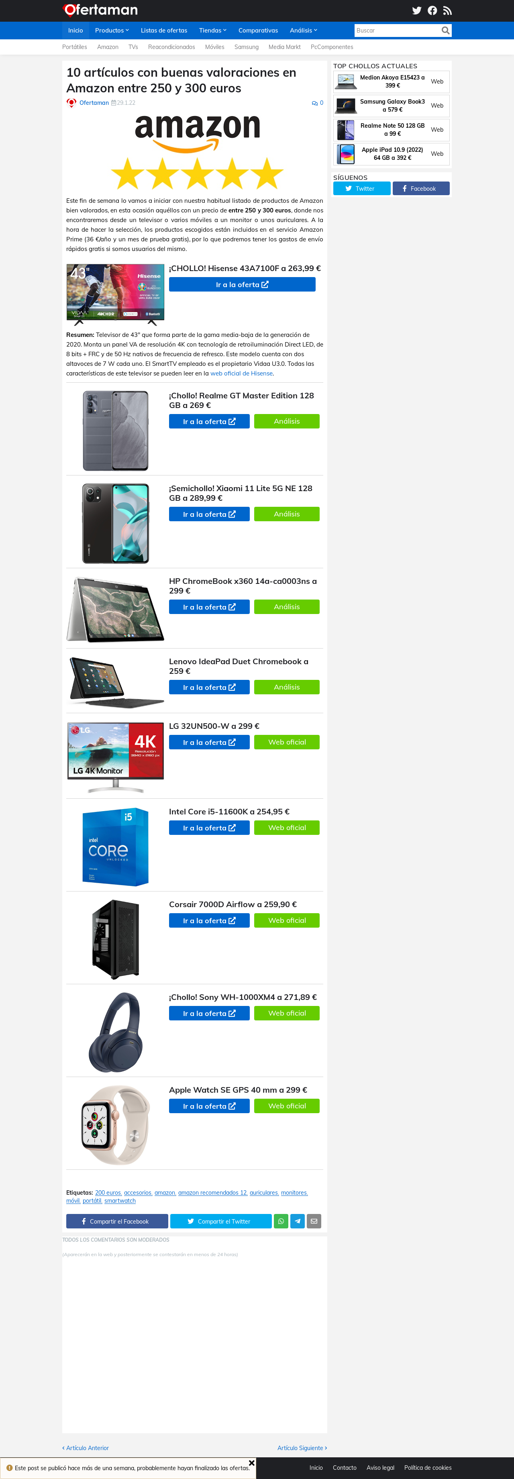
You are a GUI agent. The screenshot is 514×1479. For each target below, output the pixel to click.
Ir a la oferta (237, 284)
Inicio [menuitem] (75, 30)
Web (437, 81)
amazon (165, 1193)
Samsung (247, 47)
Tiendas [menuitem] (210, 30)
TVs (133, 47)
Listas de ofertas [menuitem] (164, 30)
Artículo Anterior (87, 1448)
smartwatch (120, 1201)
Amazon (107, 47)
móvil (73, 1201)
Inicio (316, 1467)
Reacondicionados (171, 47)
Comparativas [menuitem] (258, 30)
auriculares (264, 1193)
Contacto (345, 1467)
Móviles (214, 47)
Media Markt (285, 47)
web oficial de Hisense (241, 373)
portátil (92, 1201)
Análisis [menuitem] (301, 30)
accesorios (137, 1193)
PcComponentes (332, 47)
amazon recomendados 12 (212, 1193)
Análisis (287, 421)
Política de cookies (428, 1467)
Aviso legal (380, 1467)
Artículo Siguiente (300, 1448)
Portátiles (74, 47)
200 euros (108, 1193)
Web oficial (287, 742)
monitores (294, 1193)
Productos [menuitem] (109, 30)
